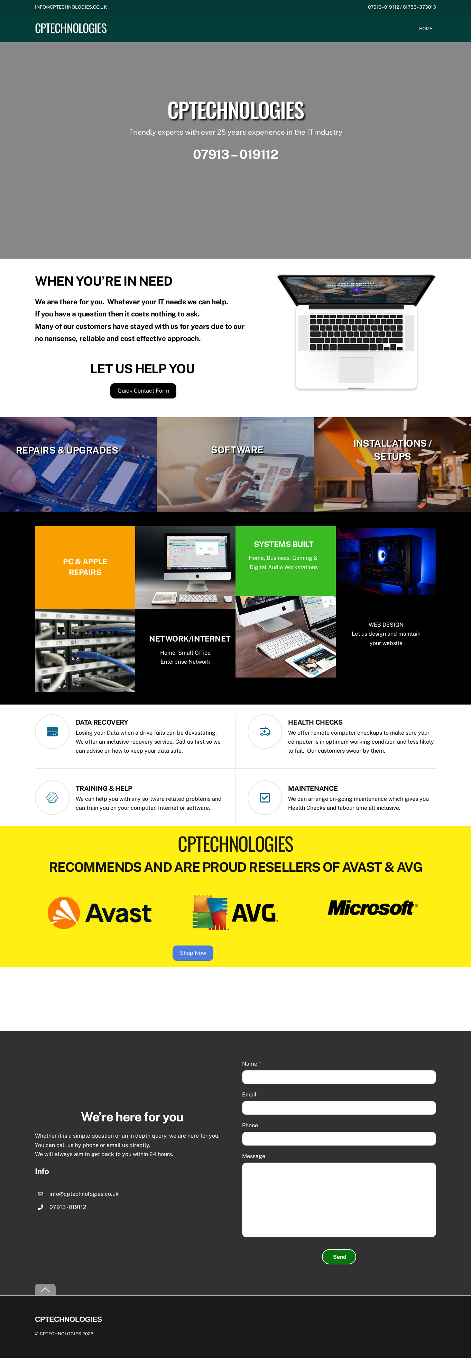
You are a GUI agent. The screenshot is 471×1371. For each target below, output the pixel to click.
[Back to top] (45, 1303)
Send (340, 1269)
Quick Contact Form (143, 399)
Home (425, 29)
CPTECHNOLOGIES (60, 1346)
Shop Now (232, 965)
